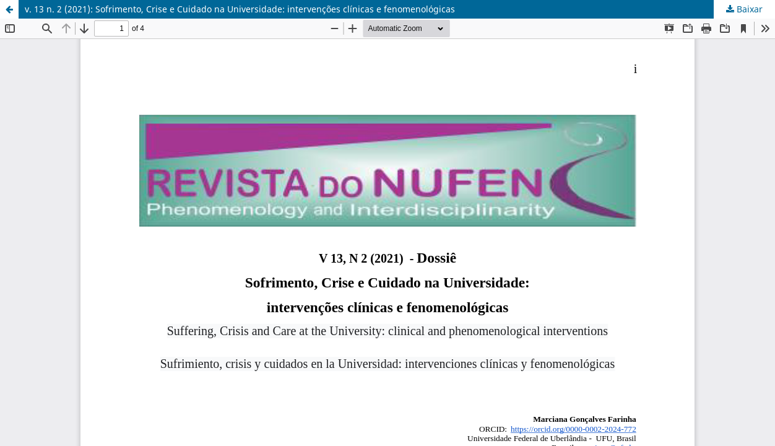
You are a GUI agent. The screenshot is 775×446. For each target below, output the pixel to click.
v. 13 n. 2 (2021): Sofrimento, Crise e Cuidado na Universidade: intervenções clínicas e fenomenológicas (240, 9)
